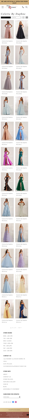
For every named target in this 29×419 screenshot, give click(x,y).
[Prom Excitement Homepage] (10, 7)
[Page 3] (13, 328)
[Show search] (26, 7)
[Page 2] (12, 328)
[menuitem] (2, 7)
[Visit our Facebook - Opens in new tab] (13, 403)
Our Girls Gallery (9, 381)
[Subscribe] (24, 397)
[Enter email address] (14, 397)
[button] (2, 7)
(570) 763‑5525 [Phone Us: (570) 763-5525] (7, 363)
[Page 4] (15, 328)
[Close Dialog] (1, 416)
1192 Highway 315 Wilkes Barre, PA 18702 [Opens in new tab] (14, 360)
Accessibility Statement (11, 389)
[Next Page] (22, 328)
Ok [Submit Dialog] (27, 415)
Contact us (7, 376)
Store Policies (8, 379)
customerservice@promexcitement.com (14, 366)
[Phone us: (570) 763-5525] (23, 7)
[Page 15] (20, 328)
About (5, 374)
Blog (5, 386)
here (18, 418)
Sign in (5, 384)
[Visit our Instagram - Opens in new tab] (16, 403)
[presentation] (7, 29)
